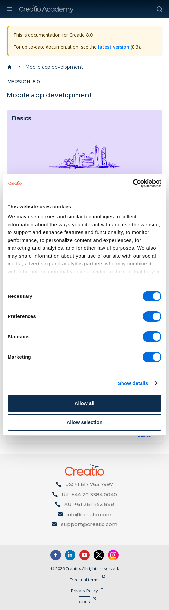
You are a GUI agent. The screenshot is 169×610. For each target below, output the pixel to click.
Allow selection (84, 422)
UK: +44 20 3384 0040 (89, 494)
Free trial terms (85, 580)
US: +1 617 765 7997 (89, 484)
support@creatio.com (89, 524)
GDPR (84, 602)
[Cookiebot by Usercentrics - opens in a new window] (132, 183)
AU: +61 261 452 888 (89, 504)
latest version (113, 47)
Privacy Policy (84, 591)
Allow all (85, 403)
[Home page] (9, 67)
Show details (133, 383)
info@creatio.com (89, 514)
